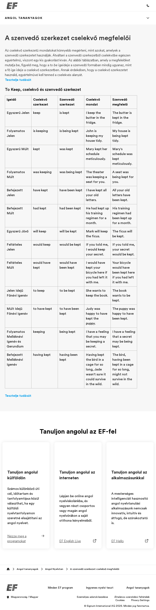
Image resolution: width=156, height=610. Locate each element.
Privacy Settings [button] (140, 600)
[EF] (12, 5)
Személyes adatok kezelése (92, 597)
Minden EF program (60, 587)
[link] (24, 18)
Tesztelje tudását (18, 80)
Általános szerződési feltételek (132, 597)
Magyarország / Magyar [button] (22, 597)
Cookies (120, 600)
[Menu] (148, 18)
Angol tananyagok (138, 587)
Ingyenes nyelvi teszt (99, 587)
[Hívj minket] (148, 5)
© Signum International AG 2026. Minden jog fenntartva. (117, 606)
